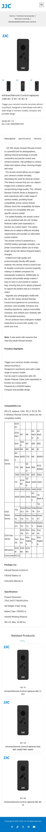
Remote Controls (22, 19)
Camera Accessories (25, 16)
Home (12, 16)
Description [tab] (9, 138)
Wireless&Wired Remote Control (22, 22)
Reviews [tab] (37, 138)
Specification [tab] (24, 138)
